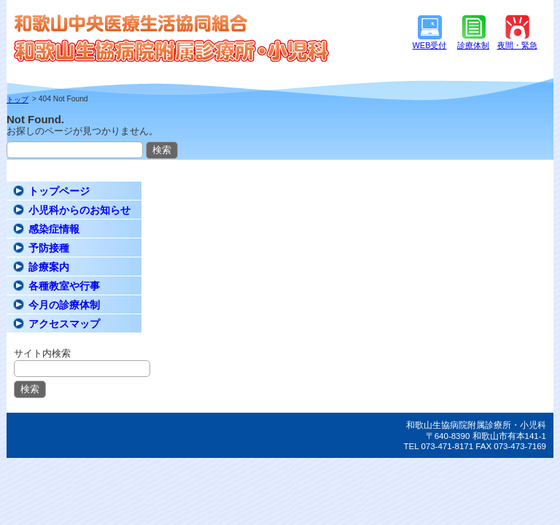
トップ (17, 100)
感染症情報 (53, 229)
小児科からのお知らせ (79, 210)
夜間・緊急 (517, 45)
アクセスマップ (64, 324)
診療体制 (473, 45)
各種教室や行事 (64, 286)
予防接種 (48, 248)
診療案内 (48, 267)
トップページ (59, 191)
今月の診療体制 (64, 305)
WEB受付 (430, 45)
